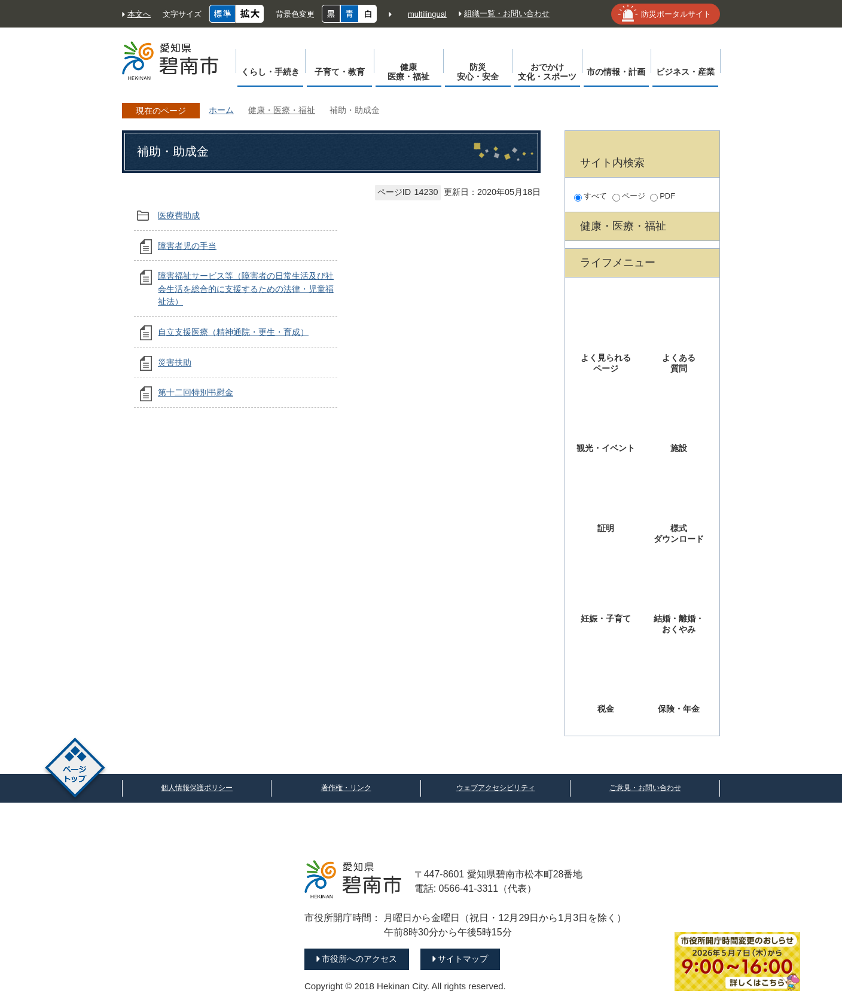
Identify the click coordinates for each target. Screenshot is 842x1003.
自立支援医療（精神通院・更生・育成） (233, 332)
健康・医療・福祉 (281, 110)
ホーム (221, 110)
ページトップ (75, 769)
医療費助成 (179, 215)
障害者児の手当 (187, 246)
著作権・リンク (346, 788)
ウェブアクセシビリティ (495, 788)
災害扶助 (174, 362)
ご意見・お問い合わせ (645, 788)
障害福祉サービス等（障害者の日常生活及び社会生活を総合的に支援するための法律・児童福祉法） (246, 288)
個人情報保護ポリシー (197, 788)
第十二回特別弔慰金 (195, 392)
